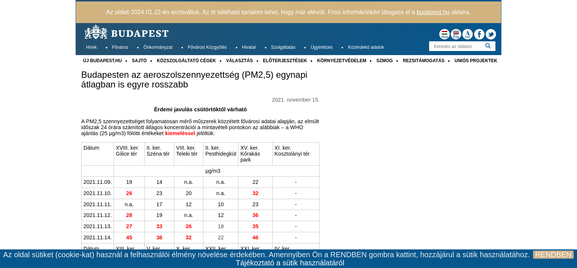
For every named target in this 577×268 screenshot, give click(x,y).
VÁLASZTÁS (239, 60)
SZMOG (384, 60)
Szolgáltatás (283, 47)
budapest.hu (433, 12)
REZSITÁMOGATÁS (423, 60)
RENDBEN (553, 255)
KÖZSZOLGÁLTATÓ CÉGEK (186, 60)
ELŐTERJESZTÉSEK (285, 60)
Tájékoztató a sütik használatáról (290, 263)
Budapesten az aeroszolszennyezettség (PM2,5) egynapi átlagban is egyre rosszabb (194, 79)
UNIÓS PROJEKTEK (475, 60)
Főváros (120, 47)
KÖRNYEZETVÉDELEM (341, 60)
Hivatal (249, 47)
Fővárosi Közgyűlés (207, 47)
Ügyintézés (322, 47)
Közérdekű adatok (366, 47)
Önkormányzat (157, 47)
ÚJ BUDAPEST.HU (102, 60)
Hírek (91, 47)
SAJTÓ (139, 60)
